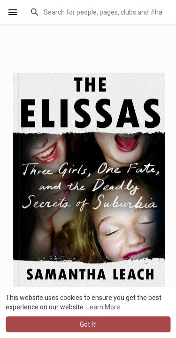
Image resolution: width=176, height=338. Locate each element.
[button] (97, 12)
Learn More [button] (103, 307)
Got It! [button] (88, 324)
